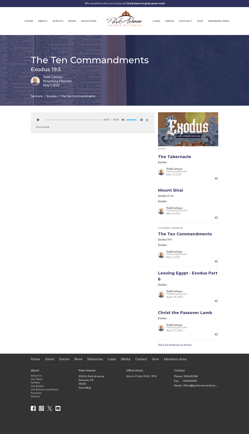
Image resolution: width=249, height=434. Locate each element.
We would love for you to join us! (125, 3)
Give (200, 21)
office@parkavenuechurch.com (200, 385)
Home (29, 21)
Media (169, 21)
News (72, 21)
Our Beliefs (37, 386)
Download (42, 127)
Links (156, 21)
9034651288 (191, 376)
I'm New (35, 382)
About (43, 21)
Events (58, 21)
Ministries (88, 21)
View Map (85, 387)
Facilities (36, 393)
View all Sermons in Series (175, 344)
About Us (36, 375)
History (35, 396)
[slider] (72, 119)
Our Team (36, 379)
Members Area (218, 21)
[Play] (38, 119)
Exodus (52, 96)
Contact (185, 21)
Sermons (37, 96)
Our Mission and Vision (44, 389)
